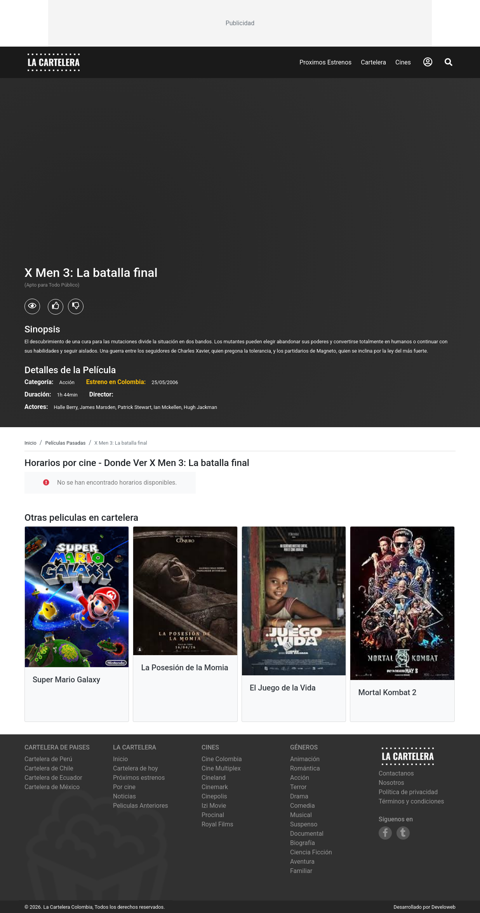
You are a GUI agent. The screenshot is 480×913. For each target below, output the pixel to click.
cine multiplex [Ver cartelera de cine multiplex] (221, 768)
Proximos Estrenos (325, 62)
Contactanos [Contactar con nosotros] (396, 773)
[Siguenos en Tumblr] (403, 833)
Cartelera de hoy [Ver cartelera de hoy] (135, 768)
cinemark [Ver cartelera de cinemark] (215, 787)
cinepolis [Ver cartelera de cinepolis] (214, 796)
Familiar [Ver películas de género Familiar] (301, 871)
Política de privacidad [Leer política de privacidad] (408, 792)
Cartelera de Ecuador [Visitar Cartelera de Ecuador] (53, 777)
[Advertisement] (240, 23)
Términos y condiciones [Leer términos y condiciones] (411, 801)
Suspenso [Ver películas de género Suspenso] (303, 824)
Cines (403, 62)
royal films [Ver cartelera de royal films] (217, 824)
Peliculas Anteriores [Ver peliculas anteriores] (140, 805)
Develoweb (443, 907)
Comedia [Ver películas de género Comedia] (302, 805)
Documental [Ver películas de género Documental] (306, 833)
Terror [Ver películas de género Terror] (298, 787)
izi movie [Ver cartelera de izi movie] (214, 805)
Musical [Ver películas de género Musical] (301, 815)
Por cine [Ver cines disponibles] (124, 787)
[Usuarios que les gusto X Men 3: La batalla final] (55, 307)
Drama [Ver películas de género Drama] (299, 796)
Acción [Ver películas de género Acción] (299, 777)
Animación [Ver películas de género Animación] (305, 759)
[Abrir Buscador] (448, 62)
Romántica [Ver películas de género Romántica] (305, 768)
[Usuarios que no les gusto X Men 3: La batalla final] (75, 306)
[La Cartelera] (53, 62)
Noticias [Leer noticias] (124, 796)
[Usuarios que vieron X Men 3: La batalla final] (32, 306)
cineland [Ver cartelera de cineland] (214, 777)
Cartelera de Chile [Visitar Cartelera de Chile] (48, 768)
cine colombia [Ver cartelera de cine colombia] (222, 759)
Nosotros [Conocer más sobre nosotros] (391, 782)
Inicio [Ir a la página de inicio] (120, 759)
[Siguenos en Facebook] (385, 833)
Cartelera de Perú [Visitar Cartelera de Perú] (48, 759)
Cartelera (373, 62)
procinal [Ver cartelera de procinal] (213, 815)
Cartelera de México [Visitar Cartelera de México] (52, 787)
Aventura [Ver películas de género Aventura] (302, 861)
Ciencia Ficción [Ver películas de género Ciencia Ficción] (311, 852)
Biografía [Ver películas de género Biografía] (302, 843)
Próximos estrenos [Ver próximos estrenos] (139, 777)
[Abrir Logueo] (427, 62)
